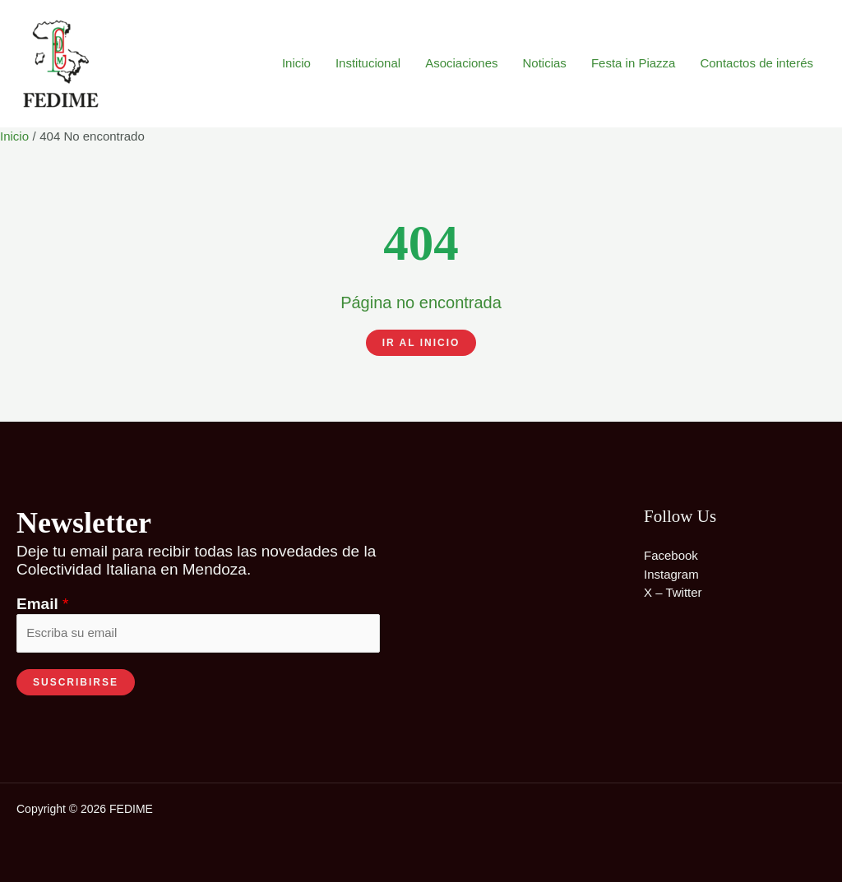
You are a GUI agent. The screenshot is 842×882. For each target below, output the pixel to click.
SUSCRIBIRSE (75, 682)
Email (42, 603)
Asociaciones (461, 63)
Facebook (671, 555)
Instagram (671, 574)
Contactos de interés (756, 63)
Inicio (296, 63)
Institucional (367, 63)
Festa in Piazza (633, 63)
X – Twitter (673, 592)
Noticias (545, 63)
